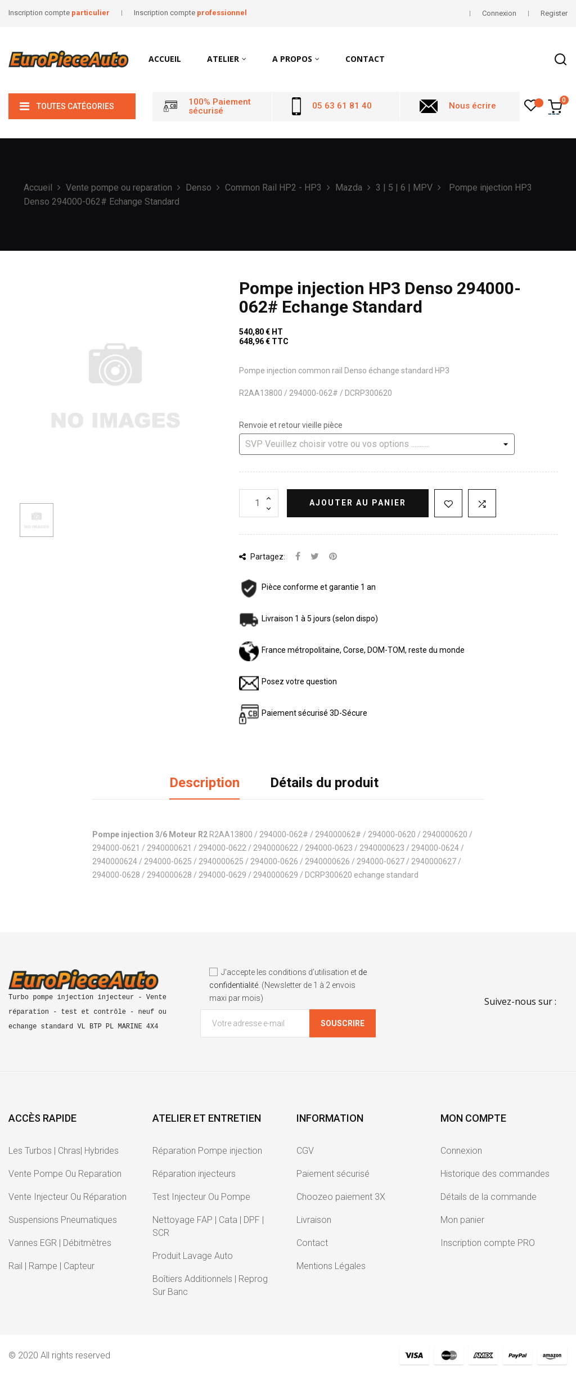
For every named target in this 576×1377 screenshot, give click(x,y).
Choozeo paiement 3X (340, 1196)
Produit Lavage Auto (192, 1255)
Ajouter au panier (357, 502)
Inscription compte (59, 12)
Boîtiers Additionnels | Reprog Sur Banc (210, 1285)
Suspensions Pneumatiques (62, 1220)
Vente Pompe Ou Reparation (65, 1173)
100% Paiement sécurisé (219, 106)
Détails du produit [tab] (324, 783)
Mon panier (462, 1220)
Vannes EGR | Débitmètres (59, 1243)
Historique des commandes (495, 1173)
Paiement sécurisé (333, 1173)
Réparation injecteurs (194, 1173)
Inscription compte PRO (487, 1243)
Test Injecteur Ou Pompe (201, 1196)
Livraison (313, 1220)
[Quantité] (258, 503)
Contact (312, 1243)
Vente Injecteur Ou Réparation (67, 1196)
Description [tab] (204, 783)
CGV (305, 1150)
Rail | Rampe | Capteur (51, 1266)
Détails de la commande (488, 1196)
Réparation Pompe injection (207, 1150)
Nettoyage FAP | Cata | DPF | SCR (208, 1226)
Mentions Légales (331, 1266)
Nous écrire (472, 106)
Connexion (461, 1150)
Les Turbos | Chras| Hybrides (63, 1150)
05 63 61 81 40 (342, 106)
